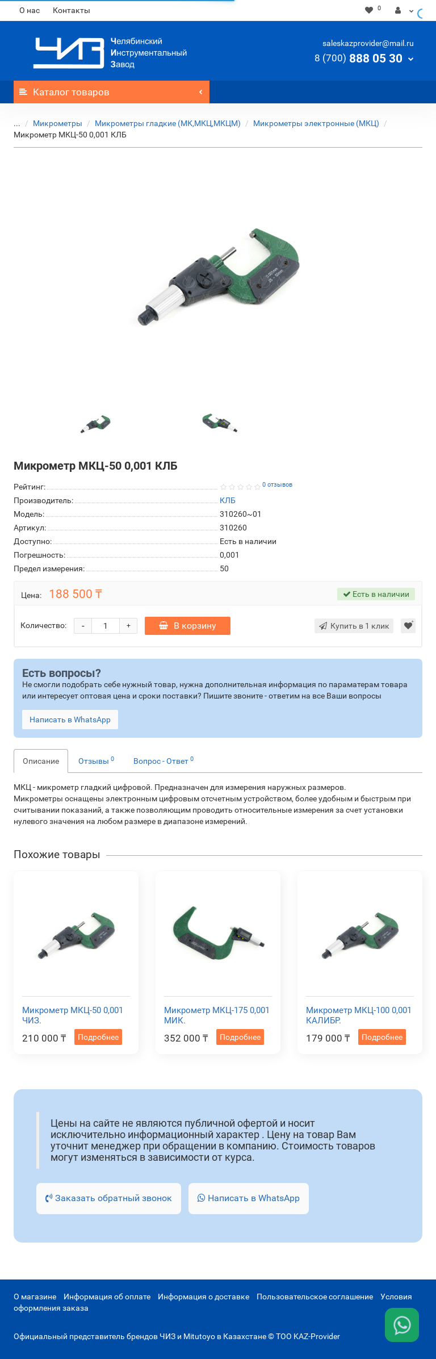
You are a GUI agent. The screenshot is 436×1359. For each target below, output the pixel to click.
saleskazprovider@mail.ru (368, 43)
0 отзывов (277, 484)
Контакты (71, 10)
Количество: (43, 625)
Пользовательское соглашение (315, 1296)
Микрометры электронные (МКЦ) (316, 123)
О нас (29, 10)
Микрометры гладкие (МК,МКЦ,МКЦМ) (168, 123)
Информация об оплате (107, 1296)
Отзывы (96, 760)
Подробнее (98, 1037)
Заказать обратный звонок (108, 1198)
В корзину (187, 625)
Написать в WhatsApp (249, 1198)
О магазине (35, 1296)
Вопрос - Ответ (163, 760)
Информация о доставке (203, 1296)
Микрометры (57, 123)
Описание (41, 761)
